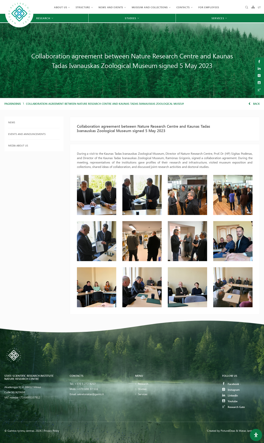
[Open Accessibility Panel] (256, 435)
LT (259, 7)
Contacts (183, 7)
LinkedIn (230, 395)
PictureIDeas (228, 430)
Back (254, 103)
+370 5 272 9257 (85, 384)
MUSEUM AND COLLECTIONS (150, 7)
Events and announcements (27, 134)
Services (142, 394)
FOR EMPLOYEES (208, 7)
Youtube (229, 401)
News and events (110, 7)
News (11, 122)
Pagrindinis (12, 103)
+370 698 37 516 (87, 389)
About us (60, 7)
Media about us (18, 145)
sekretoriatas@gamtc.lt (90, 394)
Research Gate (233, 407)
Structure (83, 7)
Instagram (231, 390)
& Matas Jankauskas (248, 430)
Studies (142, 389)
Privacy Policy (51, 430)
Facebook (230, 384)
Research (143, 384)
